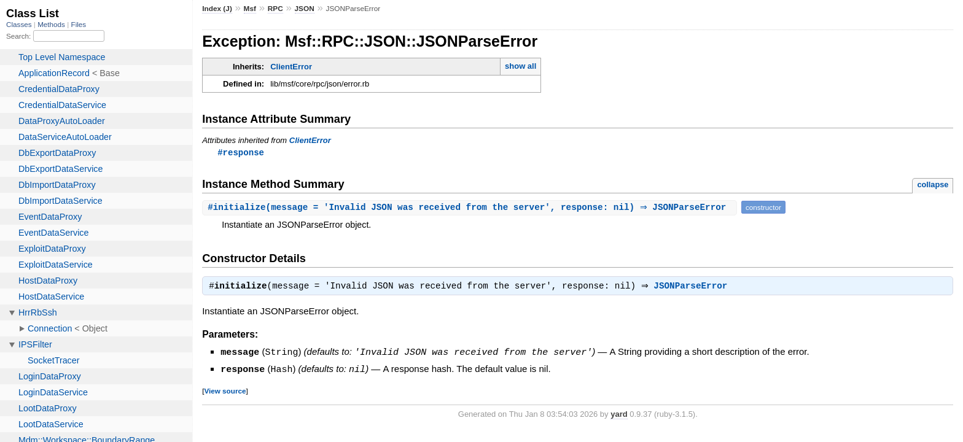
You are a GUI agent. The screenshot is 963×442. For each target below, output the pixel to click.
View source (225, 391)
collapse (932, 185)
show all (520, 66)
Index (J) (217, 8)
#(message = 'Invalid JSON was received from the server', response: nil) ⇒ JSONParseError (471, 208)
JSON (304, 8)
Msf (250, 8)
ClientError (291, 66)
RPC (275, 8)
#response (240, 152)
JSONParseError (693, 288)
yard (618, 414)
